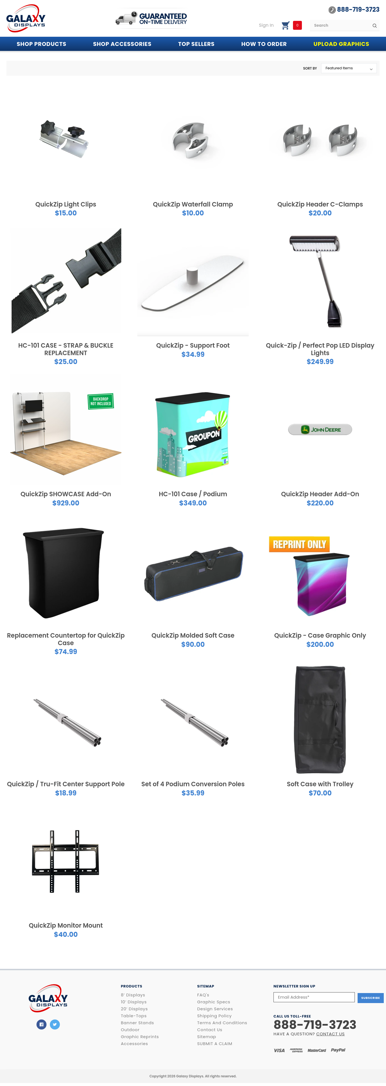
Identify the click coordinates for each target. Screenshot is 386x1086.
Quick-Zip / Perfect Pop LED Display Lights (320, 349)
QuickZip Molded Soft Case (193, 635)
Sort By (310, 68)
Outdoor (130, 1030)
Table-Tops (134, 1016)
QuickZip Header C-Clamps (320, 204)
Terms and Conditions (222, 1023)
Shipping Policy (214, 1016)
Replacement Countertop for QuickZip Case (66, 639)
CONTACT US (330, 1033)
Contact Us (209, 1030)
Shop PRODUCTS (41, 44)
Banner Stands (137, 1023)
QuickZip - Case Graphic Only (320, 635)
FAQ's (203, 995)
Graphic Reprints (140, 1037)
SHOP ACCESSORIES (122, 44)
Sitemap (206, 1037)
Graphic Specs (213, 1002)
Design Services (215, 1009)
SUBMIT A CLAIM (214, 1043)
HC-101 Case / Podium (193, 494)
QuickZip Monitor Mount (66, 925)
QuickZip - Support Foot (193, 345)
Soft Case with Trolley (320, 784)
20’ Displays (134, 1009)
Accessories (134, 1043)
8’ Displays (133, 995)
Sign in (266, 25)
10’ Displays (134, 1002)
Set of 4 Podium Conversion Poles (193, 784)
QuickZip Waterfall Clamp (193, 204)
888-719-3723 (354, 10)
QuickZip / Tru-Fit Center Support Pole (65, 784)
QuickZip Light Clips (65, 204)
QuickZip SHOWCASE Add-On (66, 494)
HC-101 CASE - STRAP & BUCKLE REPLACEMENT (66, 349)
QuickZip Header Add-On (320, 494)
